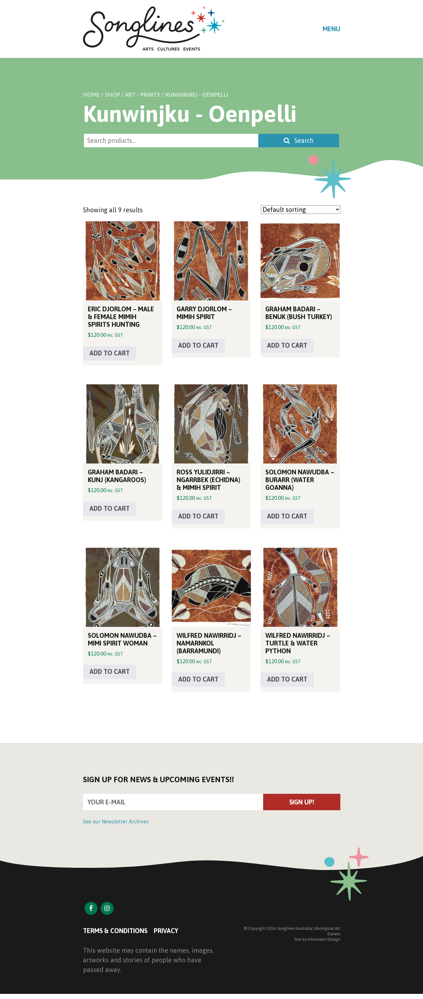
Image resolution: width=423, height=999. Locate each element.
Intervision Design (324, 941)
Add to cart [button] (110, 353)
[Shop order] (300, 210)
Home (91, 94)
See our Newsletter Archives (116, 823)
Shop (112, 94)
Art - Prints (142, 94)
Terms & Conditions (116, 932)
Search (299, 140)
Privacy (167, 932)
